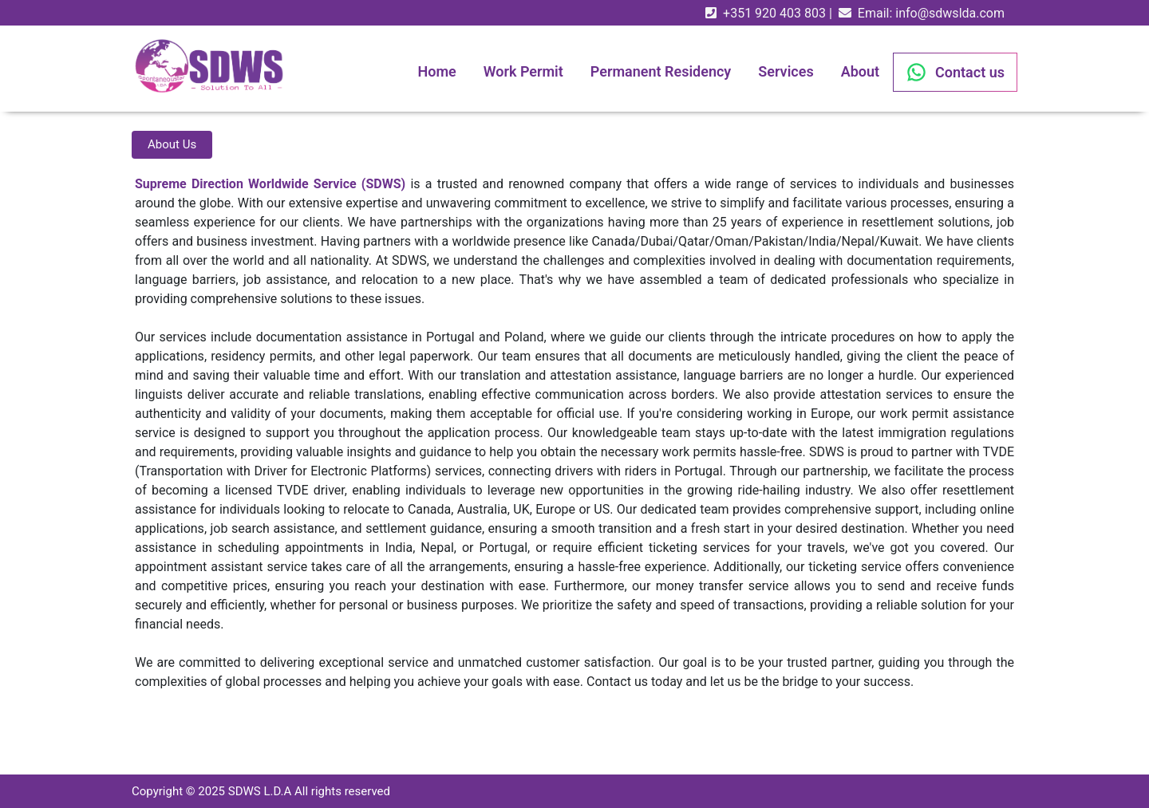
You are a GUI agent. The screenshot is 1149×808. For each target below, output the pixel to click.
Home (436, 71)
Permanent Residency (660, 71)
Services (785, 71)
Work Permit (523, 71)
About (860, 71)
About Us (172, 144)
